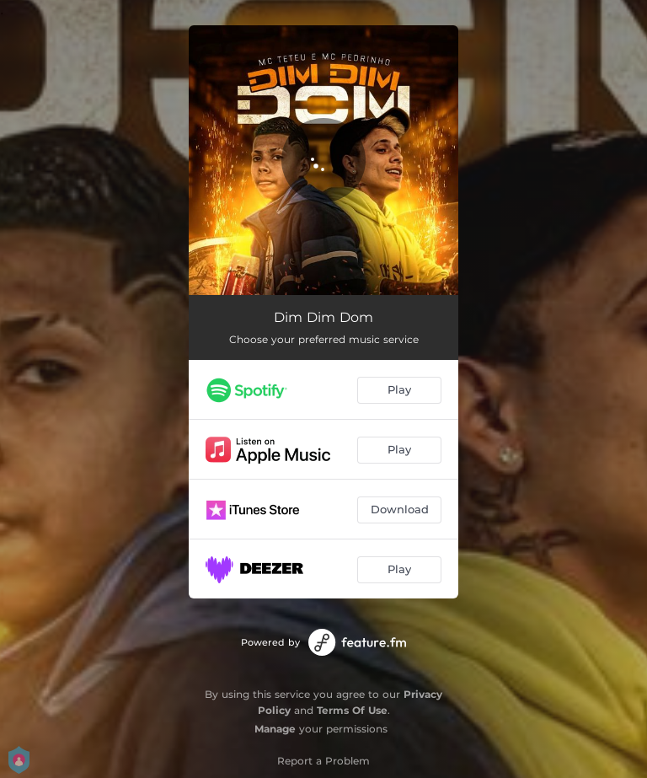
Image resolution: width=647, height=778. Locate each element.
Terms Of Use (352, 710)
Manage (275, 728)
